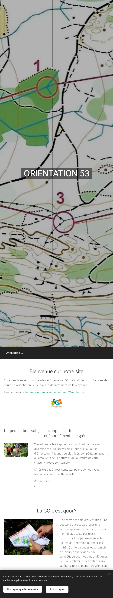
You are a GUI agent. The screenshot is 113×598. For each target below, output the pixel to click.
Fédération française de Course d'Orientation (54, 392)
